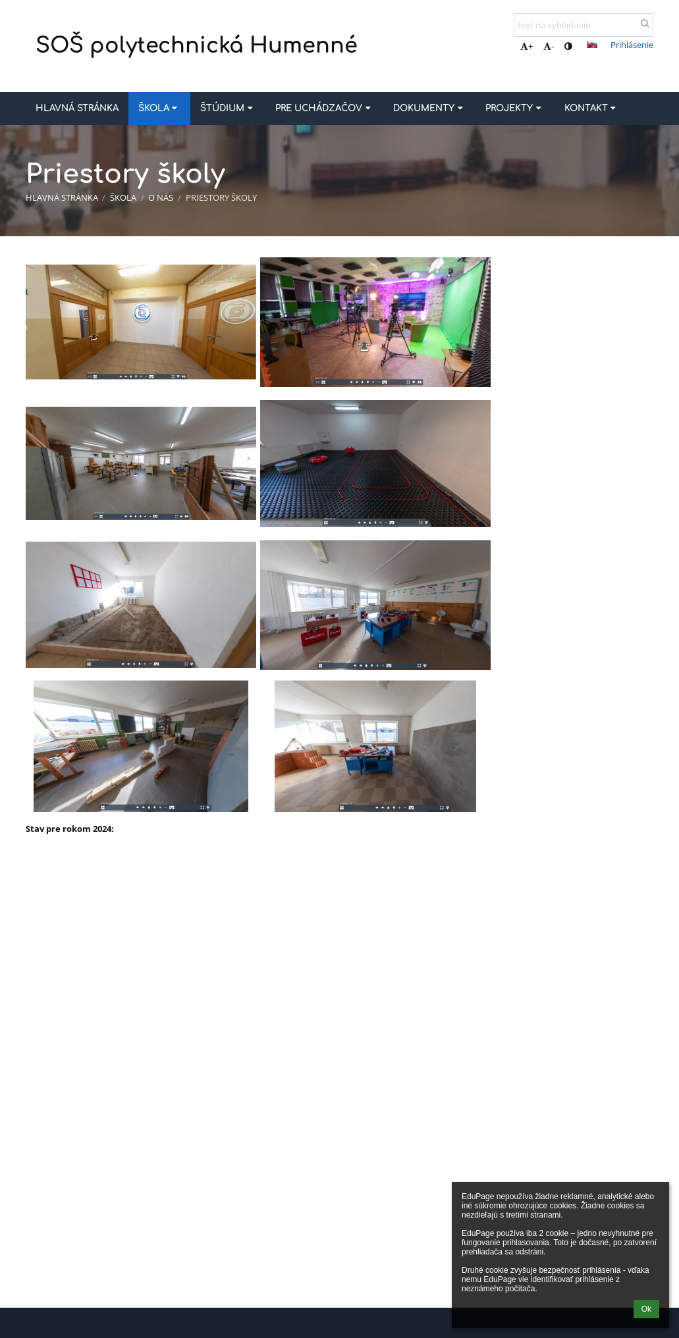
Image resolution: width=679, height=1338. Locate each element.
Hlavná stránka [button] (77, 108)
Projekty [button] (514, 108)
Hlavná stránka (62, 197)
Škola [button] (159, 108)
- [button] (548, 46)
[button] (592, 45)
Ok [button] (646, 1309)
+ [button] (526, 46)
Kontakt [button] (591, 108)
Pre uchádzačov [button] (324, 108)
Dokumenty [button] (429, 108)
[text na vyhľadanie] (583, 25)
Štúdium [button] (228, 108)
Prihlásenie (632, 45)
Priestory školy (221, 197)
